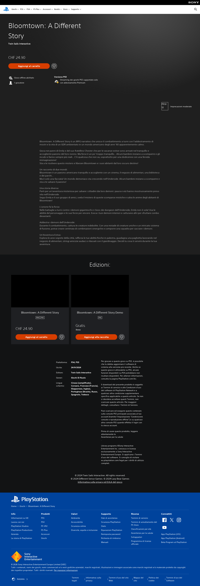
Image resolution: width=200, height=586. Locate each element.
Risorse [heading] (135, 513)
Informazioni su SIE (19, 518)
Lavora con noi (17, 522)
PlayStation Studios (20, 526)
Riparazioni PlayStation (111, 530)
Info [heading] (13, 513)
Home (14, 506)
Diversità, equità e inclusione (84, 530)
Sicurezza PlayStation (110, 522)
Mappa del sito (138, 579)
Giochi (14, 9)
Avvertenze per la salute (112, 437)
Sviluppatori (136, 537)
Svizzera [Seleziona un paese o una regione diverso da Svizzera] (20, 579)
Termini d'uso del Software (174, 579)
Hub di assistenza (109, 518)
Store (65, 9)
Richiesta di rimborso (111, 538)
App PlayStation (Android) (172, 538)
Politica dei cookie (154, 579)
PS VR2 (44, 526)
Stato (103, 526)
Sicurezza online (78, 526)
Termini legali (75, 579)
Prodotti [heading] (45, 513)
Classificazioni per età (141, 529)
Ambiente (75, 518)
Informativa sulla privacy (93, 579)
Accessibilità (77, 522)
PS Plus (36, 9)
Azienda (14, 534)
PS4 (28, 9)
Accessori (47, 9)
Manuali (104, 542)
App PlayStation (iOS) (170, 534)
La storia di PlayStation (21, 538)
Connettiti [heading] (166, 513)
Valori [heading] (74, 513)
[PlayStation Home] (6, 9)
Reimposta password (110, 534)
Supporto (75, 9)
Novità (57, 9)
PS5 (21, 9)
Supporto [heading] (106, 513)
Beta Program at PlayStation (174, 542)
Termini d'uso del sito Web (118, 579)
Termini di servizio (139, 518)
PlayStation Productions (21, 530)
